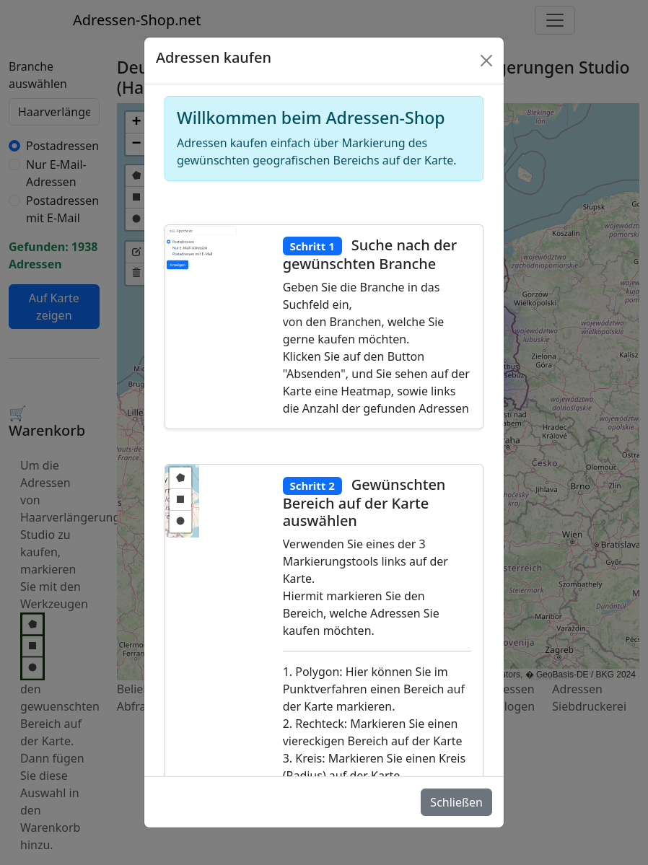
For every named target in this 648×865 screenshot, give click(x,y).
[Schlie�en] (486, 60)
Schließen (456, 802)
